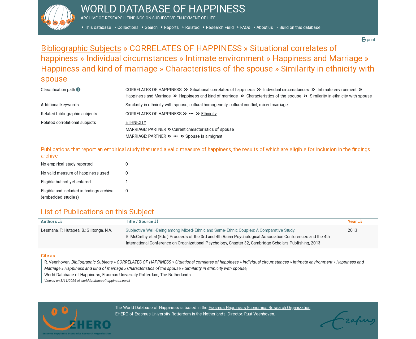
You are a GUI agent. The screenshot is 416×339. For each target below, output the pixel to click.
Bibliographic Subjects (81, 48)
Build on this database (299, 27)
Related (192, 27)
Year (355, 221)
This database (98, 27)
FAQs (245, 27)
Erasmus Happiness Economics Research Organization (259, 307)
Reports (171, 27)
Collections (128, 27)
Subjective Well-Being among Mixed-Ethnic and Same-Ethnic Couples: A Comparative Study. (210, 230)
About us (265, 27)
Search (151, 27)
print (368, 39)
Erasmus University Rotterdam (163, 313)
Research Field (220, 27)
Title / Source (142, 221)
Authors (51, 221)
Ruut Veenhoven (259, 313)
